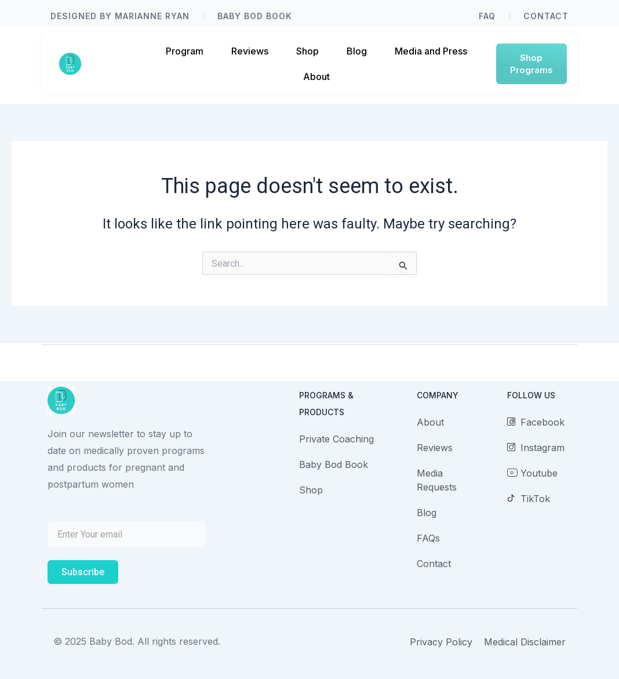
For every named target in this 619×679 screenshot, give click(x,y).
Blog (357, 51)
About (316, 76)
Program (184, 51)
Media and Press (431, 51)
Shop (307, 51)
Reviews (249, 51)
